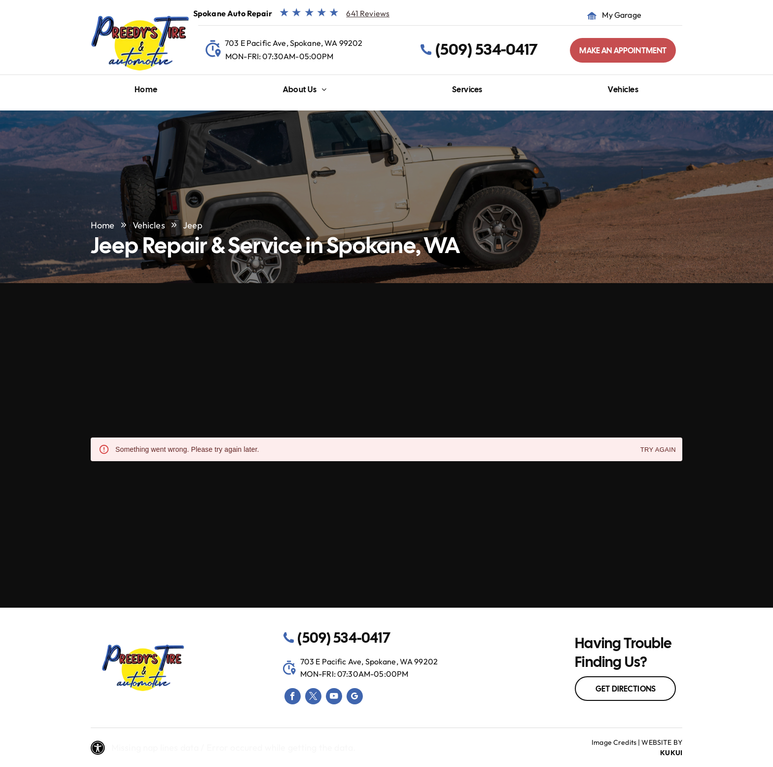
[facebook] (292, 697)
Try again (658, 450)
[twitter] (313, 697)
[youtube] (334, 697)
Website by (661, 742)
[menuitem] (146, 92)
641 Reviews (367, 13)
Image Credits (614, 742)
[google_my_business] (355, 697)
